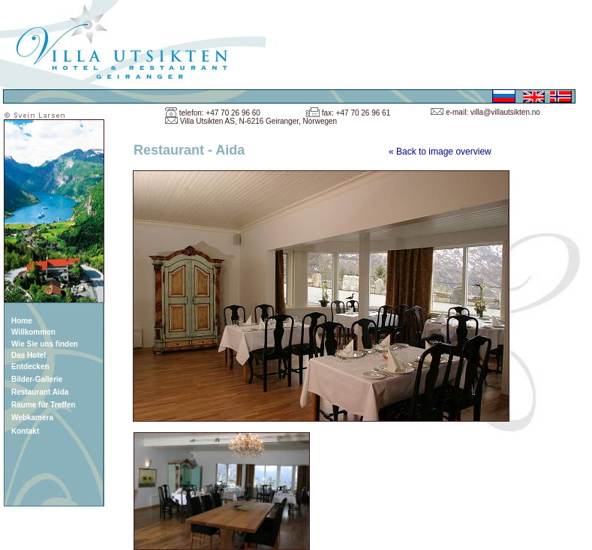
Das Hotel (28, 355)
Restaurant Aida (39, 392)
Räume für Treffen (43, 405)
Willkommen (33, 332)
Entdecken (30, 366)
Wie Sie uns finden (44, 344)
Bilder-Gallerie (36, 379)
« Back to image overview (440, 151)
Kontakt (25, 431)
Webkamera (32, 417)
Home (21, 321)
